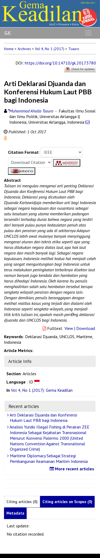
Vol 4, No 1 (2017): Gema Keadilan (42, 390)
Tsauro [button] (73, 48)
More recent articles (72, 468)
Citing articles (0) (22, 501)
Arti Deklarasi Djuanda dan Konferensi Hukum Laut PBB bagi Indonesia (43, 417)
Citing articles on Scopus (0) (67, 501)
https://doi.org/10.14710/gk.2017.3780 (60, 63)
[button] (5, 137)
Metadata (15, 513)
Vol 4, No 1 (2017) (49, 48)
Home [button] (9, 48)
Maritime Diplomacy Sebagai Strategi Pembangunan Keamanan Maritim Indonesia (48, 458)
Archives (24, 48)
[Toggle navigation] (88, 33)
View (69, 328)
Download (85, 328)
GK (7, 33)
